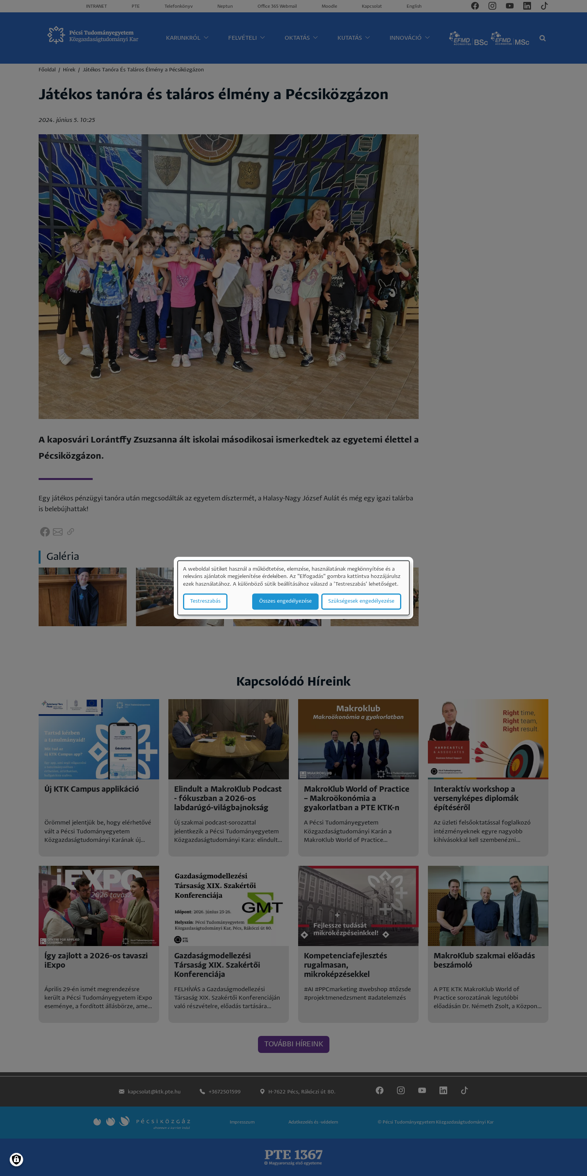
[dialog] (293, 588)
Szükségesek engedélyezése (361, 601)
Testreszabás (205, 601)
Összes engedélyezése (285, 601)
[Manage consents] (16, 1159)
